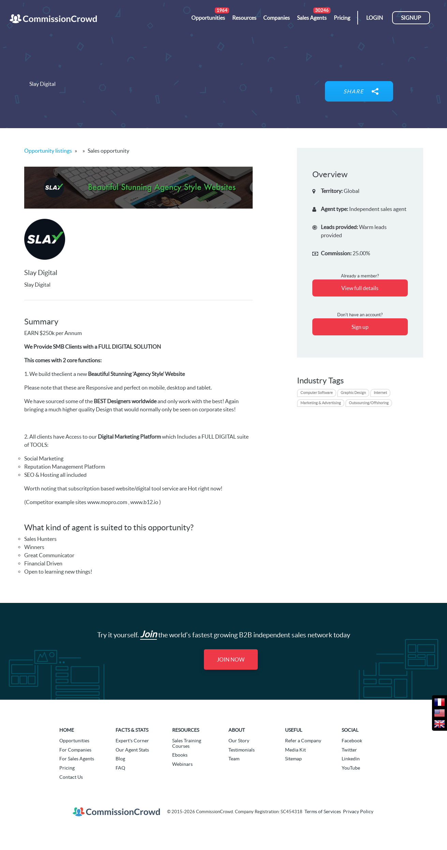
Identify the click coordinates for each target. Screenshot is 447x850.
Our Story (238, 740)
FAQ (120, 768)
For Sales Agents (76, 758)
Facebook (352, 740)
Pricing (67, 768)
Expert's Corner (132, 740)
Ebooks (180, 755)
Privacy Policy (358, 811)
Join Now (230, 659)
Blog (120, 758)
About (236, 730)
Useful (293, 730)
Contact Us (71, 777)
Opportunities (74, 740)
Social (350, 730)
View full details (359, 288)
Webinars (182, 764)
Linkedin (351, 758)
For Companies (75, 750)
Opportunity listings (48, 151)
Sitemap (293, 758)
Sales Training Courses (186, 743)
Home (66, 730)
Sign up (360, 327)
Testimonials (241, 750)
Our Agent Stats (132, 750)
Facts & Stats (132, 730)
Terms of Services (322, 811)
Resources (185, 730)
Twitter (349, 750)
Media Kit (295, 750)
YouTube (351, 768)
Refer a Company (303, 740)
